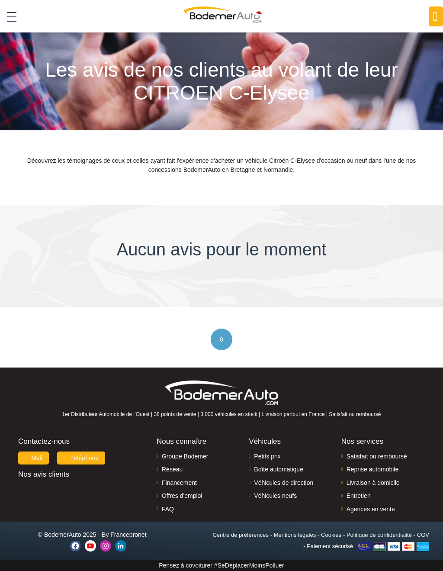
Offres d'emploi (182, 495)
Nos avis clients (43, 474)
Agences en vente (371, 509)
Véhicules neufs (275, 495)
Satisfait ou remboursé (377, 456)
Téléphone (81, 458)
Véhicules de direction (283, 482)
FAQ (168, 509)
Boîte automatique (278, 469)
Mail (33, 458)
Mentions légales (295, 535)
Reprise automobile (373, 469)
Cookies (331, 535)
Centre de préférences (240, 535)
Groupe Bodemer (185, 456)
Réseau (172, 469)
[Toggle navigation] (8, 17)
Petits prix (267, 456)
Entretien (359, 495)
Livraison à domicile (373, 482)
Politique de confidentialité (379, 535)
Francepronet (128, 534)
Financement (179, 482)
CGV (423, 535)
